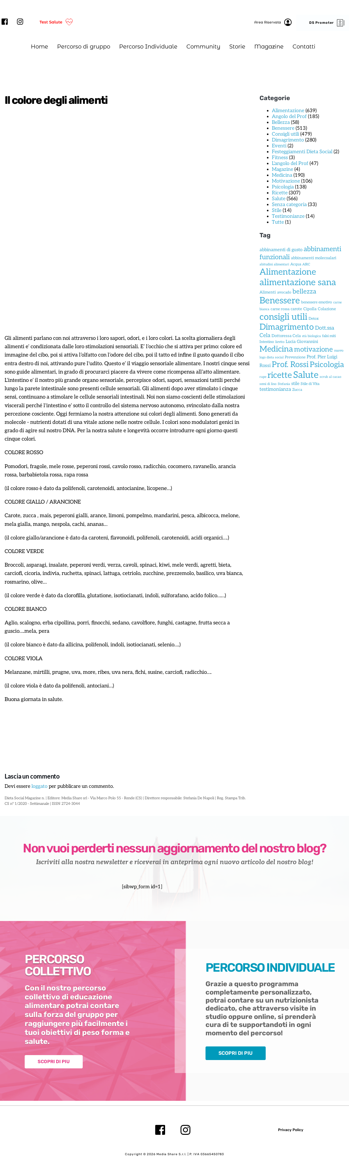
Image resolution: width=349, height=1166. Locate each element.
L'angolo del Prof (290, 164)
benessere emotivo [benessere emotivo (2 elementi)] (316, 302)
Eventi (279, 146)
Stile (276, 210)
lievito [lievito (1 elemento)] (280, 342)
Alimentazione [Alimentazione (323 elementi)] (288, 272)
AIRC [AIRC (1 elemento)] (306, 264)
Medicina (282, 175)
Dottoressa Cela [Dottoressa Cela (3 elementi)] (286, 335)
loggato (39, 787)
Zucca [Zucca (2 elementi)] (297, 389)
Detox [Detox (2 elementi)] (314, 318)
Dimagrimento (288, 140)
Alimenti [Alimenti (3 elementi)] (268, 292)
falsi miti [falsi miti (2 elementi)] (329, 336)
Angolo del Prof (289, 117)
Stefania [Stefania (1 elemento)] (284, 384)
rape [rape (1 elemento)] (263, 377)
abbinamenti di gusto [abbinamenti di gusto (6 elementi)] (281, 249)
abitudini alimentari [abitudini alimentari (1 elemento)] (274, 264)
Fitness (280, 158)
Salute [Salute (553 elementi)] (305, 375)
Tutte (278, 222)
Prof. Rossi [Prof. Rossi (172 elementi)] (290, 365)
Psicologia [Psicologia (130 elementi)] (327, 364)
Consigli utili (285, 134)
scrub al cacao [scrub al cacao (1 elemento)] (330, 377)
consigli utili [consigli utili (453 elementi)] (283, 317)
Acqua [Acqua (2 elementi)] (295, 264)
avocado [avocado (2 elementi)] (284, 292)
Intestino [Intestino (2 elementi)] (267, 342)
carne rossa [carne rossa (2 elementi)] (280, 309)
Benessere (283, 128)
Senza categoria (289, 205)
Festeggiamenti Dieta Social (302, 152)
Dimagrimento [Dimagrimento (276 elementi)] (287, 327)
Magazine (282, 169)
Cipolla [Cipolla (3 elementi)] (310, 308)
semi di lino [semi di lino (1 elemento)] (268, 384)
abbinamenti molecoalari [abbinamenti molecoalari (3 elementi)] (313, 258)
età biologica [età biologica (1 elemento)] (311, 336)
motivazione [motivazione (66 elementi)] (313, 349)
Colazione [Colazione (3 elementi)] (327, 308)
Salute (278, 199)
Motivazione (286, 181)
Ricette (280, 193)
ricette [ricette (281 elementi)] (280, 375)
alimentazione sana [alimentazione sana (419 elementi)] (298, 282)
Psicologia (283, 187)
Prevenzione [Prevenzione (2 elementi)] (295, 357)
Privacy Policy (290, 1130)
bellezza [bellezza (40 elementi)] (304, 291)
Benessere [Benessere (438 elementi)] (280, 300)
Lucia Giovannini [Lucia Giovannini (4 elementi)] (302, 341)
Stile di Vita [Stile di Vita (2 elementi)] (310, 384)
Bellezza (281, 122)
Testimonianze (288, 216)
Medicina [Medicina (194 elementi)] (276, 349)
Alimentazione (288, 111)
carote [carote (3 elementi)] (296, 308)
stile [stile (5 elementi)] (295, 383)
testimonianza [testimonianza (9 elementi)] (275, 389)
